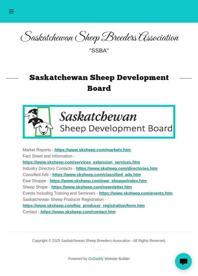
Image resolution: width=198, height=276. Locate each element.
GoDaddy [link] (95, 259)
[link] (99, 39)
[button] (11, 11)
